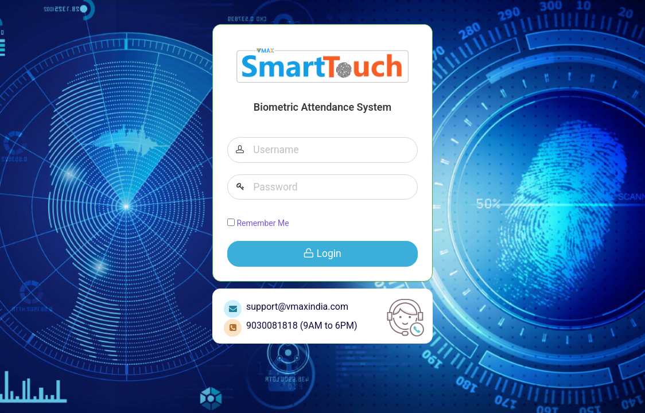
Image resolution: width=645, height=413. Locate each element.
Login (322, 253)
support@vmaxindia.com (295, 306)
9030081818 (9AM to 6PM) (299, 325)
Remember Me (258, 223)
